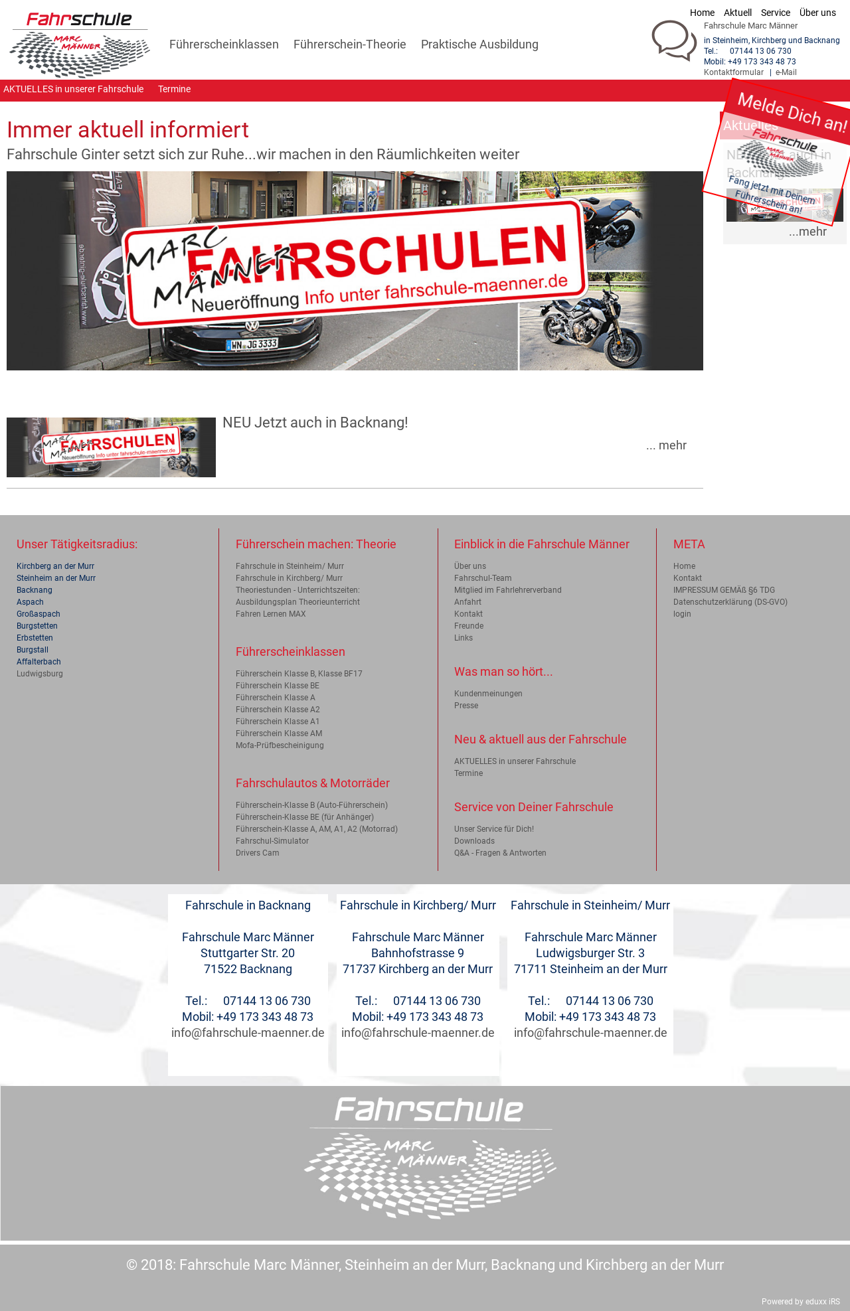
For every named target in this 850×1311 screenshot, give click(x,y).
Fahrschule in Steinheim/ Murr (290, 566)
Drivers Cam (258, 853)
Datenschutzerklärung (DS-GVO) (730, 602)
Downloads (474, 841)
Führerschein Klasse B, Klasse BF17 (299, 673)
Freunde (468, 626)
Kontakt (468, 614)
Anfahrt (467, 602)
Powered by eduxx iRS (801, 1301)
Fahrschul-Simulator (272, 841)
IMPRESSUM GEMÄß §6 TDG (724, 590)
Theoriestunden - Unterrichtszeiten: (298, 590)
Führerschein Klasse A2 (278, 709)
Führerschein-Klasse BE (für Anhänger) (305, 817)
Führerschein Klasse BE (277, 685)
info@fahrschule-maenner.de (248, 1033)
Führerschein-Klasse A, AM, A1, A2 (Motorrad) (317, 829)
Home (684, 566)
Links (463, 638)
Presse (466, 705)
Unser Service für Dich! (494, 829)
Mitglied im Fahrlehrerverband (508, 590)
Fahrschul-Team (483, 578)
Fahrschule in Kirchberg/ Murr (289, 578)
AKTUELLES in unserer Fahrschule (515, 761)
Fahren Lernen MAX (271, 614)
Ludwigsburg (40, 673)
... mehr (666, 445)
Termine (468, 773)
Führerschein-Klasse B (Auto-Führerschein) (312, 805)
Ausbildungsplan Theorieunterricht (298, 602)
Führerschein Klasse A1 (278, 721)
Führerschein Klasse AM (279, 733)
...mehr (808, 232)
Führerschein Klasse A (275, 697)
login (682, 614)
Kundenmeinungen (488, 693)
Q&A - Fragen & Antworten (500, 853)
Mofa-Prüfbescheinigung (280, 745)
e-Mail (786, 72)
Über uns (470, 566)
